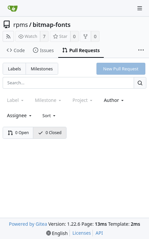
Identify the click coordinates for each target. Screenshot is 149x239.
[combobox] (114, 100)
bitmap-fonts (52, 24)
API (99, 233)
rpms (20, 24)
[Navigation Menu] (140, 8)
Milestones (42, 69)
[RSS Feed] (8, 36)
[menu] (50, 115)
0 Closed (50, 132)
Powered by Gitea (28, 224)
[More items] (141, 50)
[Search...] (140, 83)
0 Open (18, 132)
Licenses (82, 233)
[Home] (12, 8)
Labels (14, 69)
